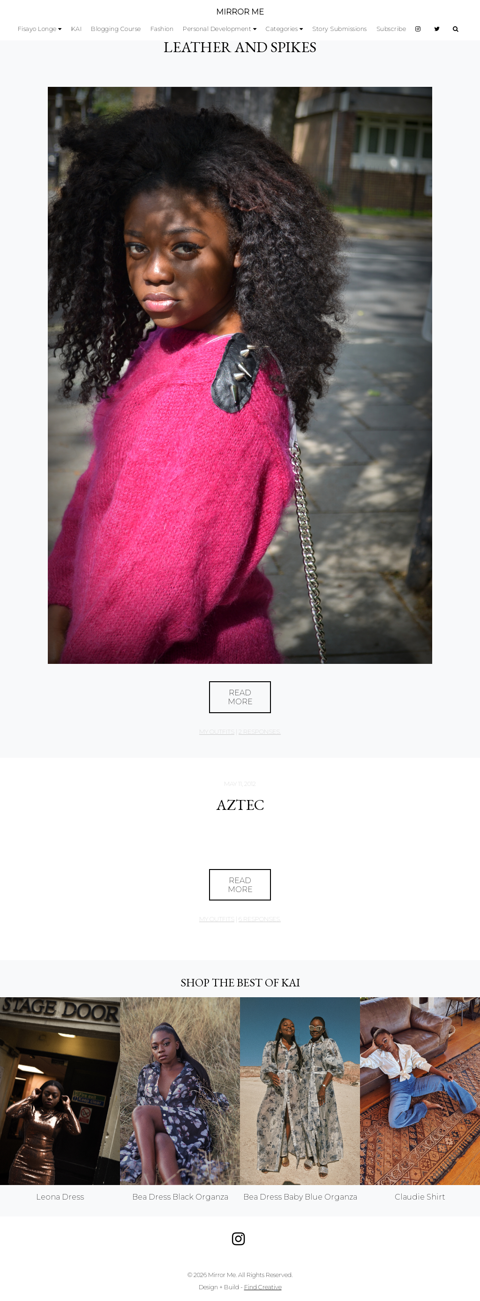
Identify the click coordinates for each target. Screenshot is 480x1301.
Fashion (162, 28)
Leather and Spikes (240, 47)
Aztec (240, 805)
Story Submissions (339, 28)
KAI (76, 28)
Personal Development (217, 28)
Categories (282, 28)
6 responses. (260, 919)
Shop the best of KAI (240, 982)
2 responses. (260, 731)
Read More (240, 697)
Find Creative (263, 1287)
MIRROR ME (240, 12)
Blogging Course (116, 28)
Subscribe (391, 28)
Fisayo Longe (37, 28)
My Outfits (216, 731)
